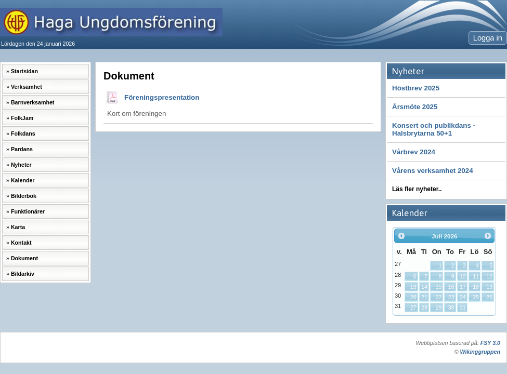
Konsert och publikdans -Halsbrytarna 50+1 (433, 129)
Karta (18, 227)
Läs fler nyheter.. (416, 189)
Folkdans (23, 133)
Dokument (24, 258)
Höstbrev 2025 (415, 88)
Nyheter (21, 165)
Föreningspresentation (161, 97)
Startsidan (24, 71)
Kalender (23, 180)
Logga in (487, 38)
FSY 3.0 (490, 343)
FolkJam (22, 118)
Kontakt (21, 242)
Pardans (22, 149)
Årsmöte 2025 (414, 107)
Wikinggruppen (480, 352)
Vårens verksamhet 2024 (432, 171)
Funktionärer (28, 211)
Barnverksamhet (33, 102)
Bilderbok (23, 196)
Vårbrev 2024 (413, 152)
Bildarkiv (22, 274)
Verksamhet (26, 87)
